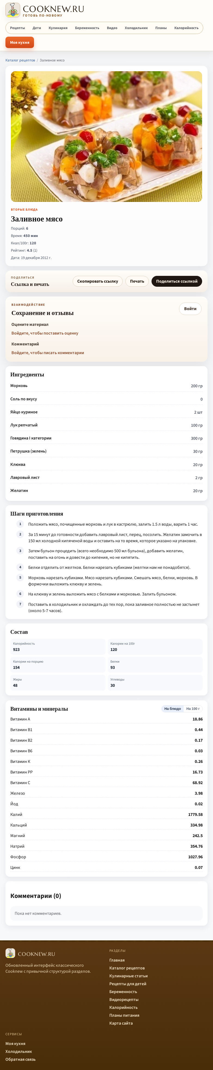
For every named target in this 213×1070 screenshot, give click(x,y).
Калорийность (186, 27)
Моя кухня (19, 42)
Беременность (87, 27)
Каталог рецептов (20, 60)
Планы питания (124, 1015)
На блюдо (172, 709)
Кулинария (58, 27)
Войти (190, 309)
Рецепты (17, 27)
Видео (112, 27)
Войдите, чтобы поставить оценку (44, 333)
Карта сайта (121, 1023)
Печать (137, 281)
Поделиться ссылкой (176, 281)
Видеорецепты (123, 1000)
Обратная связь (20, 1059)
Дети (37, 27)
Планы (161, 27)
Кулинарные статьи (128, 976)
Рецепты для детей (127, 984)
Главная (117, 960)
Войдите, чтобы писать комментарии (47, 353)
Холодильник (136, 27)
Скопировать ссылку (97, 281)
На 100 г (193, 709)
